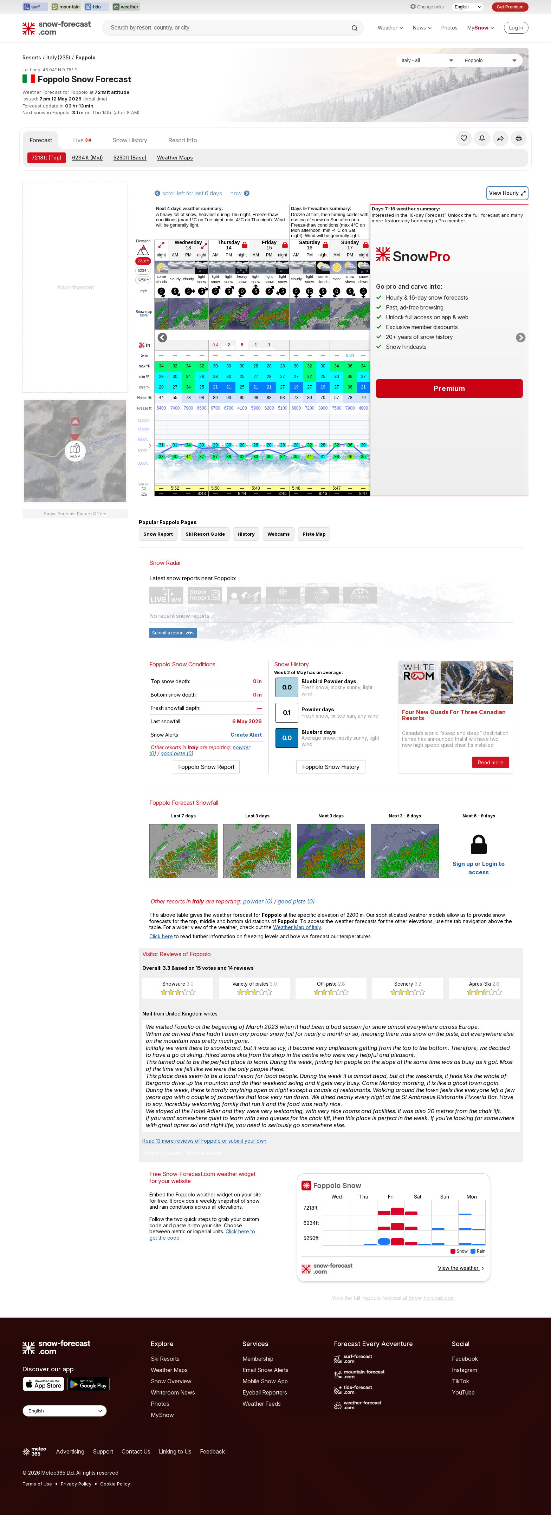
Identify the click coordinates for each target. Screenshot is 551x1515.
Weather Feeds (261, 1403)
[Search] (355, 28)
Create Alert (246, 735)
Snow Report (158, 534)
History (246, 534)
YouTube (463, 1392)
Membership (257, 1358)
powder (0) (258, 901)
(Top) (46, 158)
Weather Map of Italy (297, 927)
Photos (449, 28)
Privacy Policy (76, 1484)
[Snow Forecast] (56, 28)
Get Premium (510, 6)
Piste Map (314, 534)
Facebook (465, 1358)
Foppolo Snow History (330, 766)
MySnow (162, 1414)
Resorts (31, 57)
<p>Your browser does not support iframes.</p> (393, 1231)
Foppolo (86, 57)
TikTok (460, 1381)
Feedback (212, 1451)
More (144, 315)
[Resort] (491, 60)
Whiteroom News (173, 1392)
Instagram (464, 1369)
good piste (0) (177, 753)
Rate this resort (161, 1153)
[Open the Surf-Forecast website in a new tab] (35, 7)
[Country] (427, 60)
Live (82, 140)
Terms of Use (37, 1484)
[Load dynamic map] (75, 451)
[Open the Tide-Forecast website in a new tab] (96, 7)
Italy (58, 57)
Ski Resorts (165, 1358)
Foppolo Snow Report (206, 766)
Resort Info (182, 140)
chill (144, 387)
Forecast (41, 140)
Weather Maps (175, 158)
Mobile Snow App (265, 1381)
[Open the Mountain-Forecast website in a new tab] (66, 7)
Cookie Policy (115, 1484)
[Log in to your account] (516, 28)
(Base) (130, 158)
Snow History (129, 140)
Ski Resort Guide (205, 534)
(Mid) (87, 158)
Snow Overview (171, 1381)
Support (103, 1451)
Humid (144, 398)
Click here (161, 936)
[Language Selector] (468, 7)
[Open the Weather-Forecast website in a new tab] (126, 7)
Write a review (204, 1153)
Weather (390, 28)
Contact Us (136, 1451)
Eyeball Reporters (264, 1392)
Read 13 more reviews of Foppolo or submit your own (204, 1141)
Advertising (70, 1451)
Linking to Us (175, 1451)
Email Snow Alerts (265, 1369)
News (422, 28)
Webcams (278, 534)
